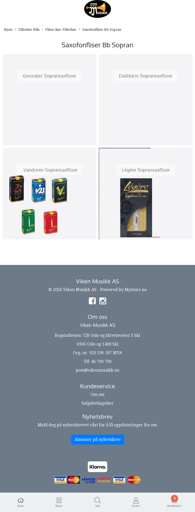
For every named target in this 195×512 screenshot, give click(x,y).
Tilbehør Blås (27, 30)
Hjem (8, 29)
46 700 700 (101, 361)
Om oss (97, 394)
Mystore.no (136, 289)
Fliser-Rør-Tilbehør (59, 30)
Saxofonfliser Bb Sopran (100, 30)
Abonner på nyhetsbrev (97, 439)
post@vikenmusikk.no (97, 370)
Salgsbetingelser (97, 403)
